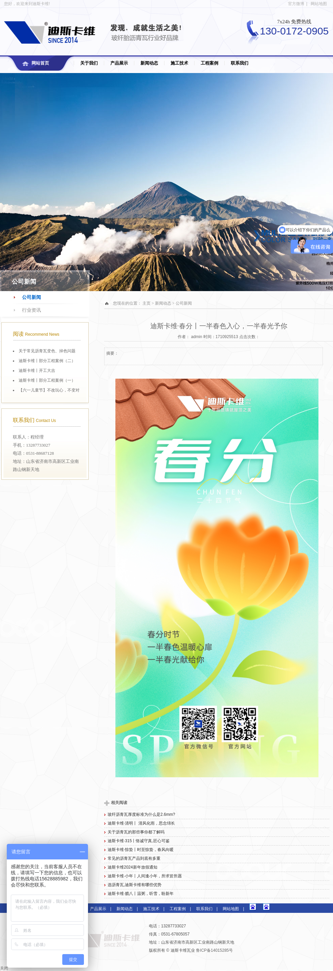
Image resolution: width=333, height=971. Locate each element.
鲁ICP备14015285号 (214, 950)
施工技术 (179, 63)
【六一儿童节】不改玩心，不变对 (49, 390)
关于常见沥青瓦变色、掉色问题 (47, 351)
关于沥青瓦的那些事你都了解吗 (136, 832)
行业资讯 (31, 310)
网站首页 (40, 63)
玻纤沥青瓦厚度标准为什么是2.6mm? (141, 814)
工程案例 (209, 63)
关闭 (4, 968)
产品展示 (119, 63)
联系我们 (239, 63)
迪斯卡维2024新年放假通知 (132, 867)
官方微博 (296, 3)
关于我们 (89, 63)
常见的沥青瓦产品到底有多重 (134, 858)
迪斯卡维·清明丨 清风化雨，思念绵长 (141, 823)
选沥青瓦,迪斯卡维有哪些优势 (134, 884)
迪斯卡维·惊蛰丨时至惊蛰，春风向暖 (141, 849)
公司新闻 (31, 297)
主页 (146, 303)
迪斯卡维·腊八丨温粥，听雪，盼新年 (141, 893)
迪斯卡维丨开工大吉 (37, 370)
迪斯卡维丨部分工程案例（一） (47, 380)
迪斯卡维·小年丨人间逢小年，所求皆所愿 (145, 876)
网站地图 (319, 3)
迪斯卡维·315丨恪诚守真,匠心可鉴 (139, 840)
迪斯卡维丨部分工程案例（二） (47, 360)
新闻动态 (149, 63)
